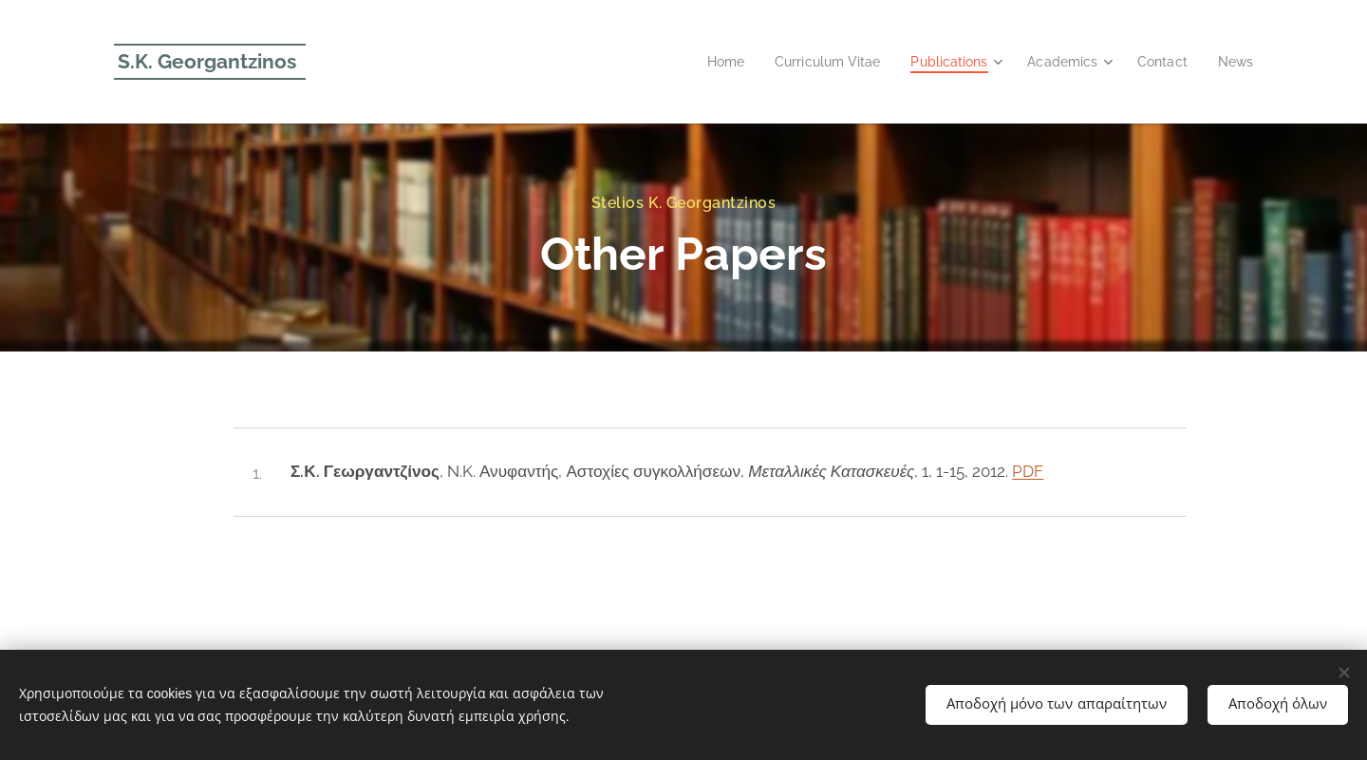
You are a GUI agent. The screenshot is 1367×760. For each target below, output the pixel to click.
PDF (1027, 471)
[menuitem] (702, 62)
